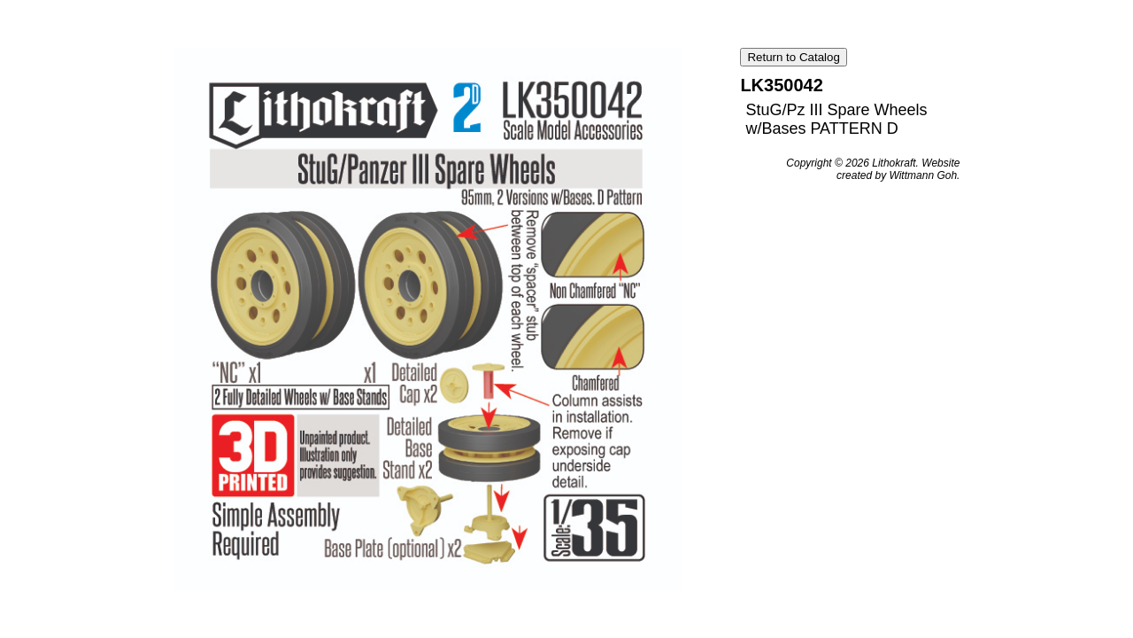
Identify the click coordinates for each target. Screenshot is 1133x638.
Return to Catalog (793, 57)
